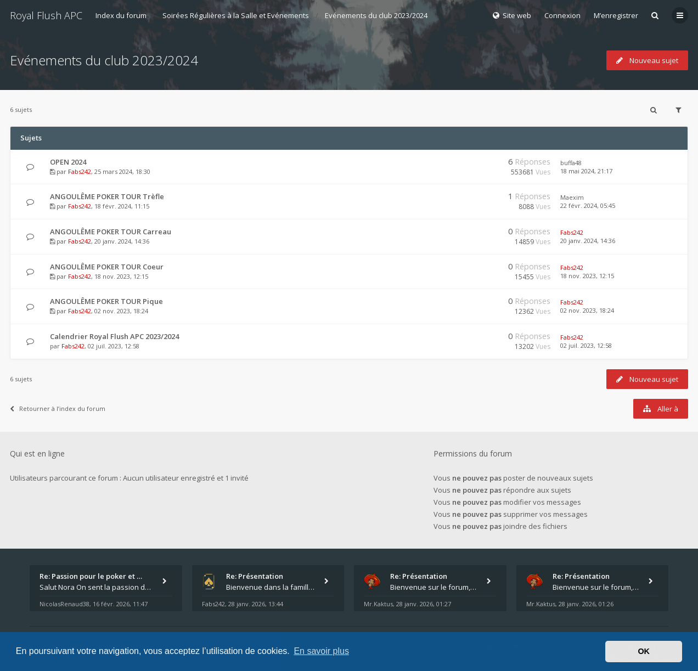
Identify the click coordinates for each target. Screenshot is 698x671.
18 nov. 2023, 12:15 (587, 276)
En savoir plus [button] (321, 651)
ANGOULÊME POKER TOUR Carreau (110, 231)
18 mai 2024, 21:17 (586, 171)
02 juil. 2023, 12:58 (586, 345)
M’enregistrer (616, 15)
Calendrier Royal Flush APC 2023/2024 (114, 336)
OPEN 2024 (68, 162)
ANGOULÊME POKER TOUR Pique (106, 301)
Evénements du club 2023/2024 (376, 15)
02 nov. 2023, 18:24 (587, 310)
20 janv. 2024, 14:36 (587, 240)
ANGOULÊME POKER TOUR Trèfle (107, 196)
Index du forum (121, 15)
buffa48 (571, 163)
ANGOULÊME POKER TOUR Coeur (107, 267)
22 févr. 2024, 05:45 (587, 205)
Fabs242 (79, 171)
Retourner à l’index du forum (57, 408)
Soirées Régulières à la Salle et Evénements (235, 15)
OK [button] (644, 651)
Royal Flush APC (46, 15)
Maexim (572, 197)
